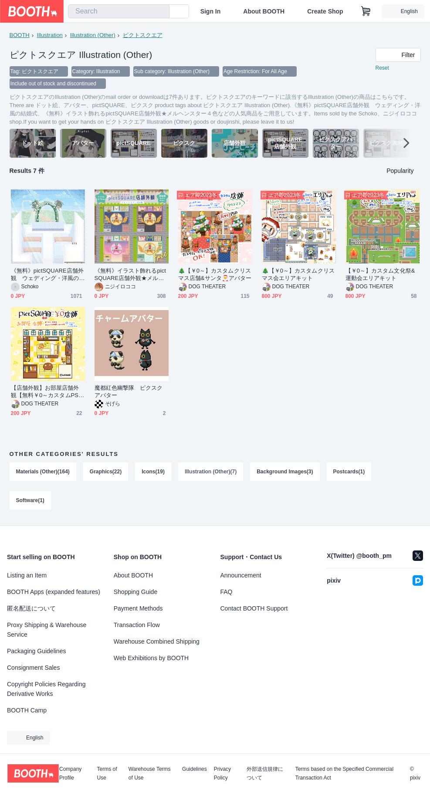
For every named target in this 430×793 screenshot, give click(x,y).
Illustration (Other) (92, 35)
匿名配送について (31, 608)
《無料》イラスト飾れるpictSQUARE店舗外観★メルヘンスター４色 (130, 274)
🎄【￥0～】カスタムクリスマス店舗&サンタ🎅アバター (215, 274)
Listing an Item (27, 575)
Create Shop (325, 11)
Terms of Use (107, 773)
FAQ (226, 591)
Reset (382, 68)
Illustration (50, 35)
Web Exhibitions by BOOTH (151, 658)
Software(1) (30, 500)
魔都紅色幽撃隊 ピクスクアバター (129, 391)
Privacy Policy (222, 773)
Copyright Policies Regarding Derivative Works (46, 689)
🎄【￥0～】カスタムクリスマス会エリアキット (298, 274)
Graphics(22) (106, 472)
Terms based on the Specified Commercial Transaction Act (344, 773)
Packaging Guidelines (36, 651)
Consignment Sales (33, 667)
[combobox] (118, 11)
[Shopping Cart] (366, 11)
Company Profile (70, 773)
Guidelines (194, 769)
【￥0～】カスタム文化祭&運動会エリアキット (380, 274)
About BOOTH (263, 11)
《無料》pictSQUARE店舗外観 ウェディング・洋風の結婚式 (47, 274)
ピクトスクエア (143, 35)
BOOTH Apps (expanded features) (53, 591)
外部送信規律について (265, 773)
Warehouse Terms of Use (150, 773)
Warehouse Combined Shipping (157, 641)
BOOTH (20, 35)
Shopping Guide (135, 591)
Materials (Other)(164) (43, 472)
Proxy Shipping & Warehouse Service (46, 629)
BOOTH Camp (27, 710)
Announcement (240, 575)
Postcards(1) (349, 472)
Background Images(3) (285, 472)
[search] (161, 12)
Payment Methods (138, 608)
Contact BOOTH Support (254, 608)
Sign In (210, 11)
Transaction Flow (137, 624)
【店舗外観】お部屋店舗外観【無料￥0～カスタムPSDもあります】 (47, 392)
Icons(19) (153, 472)
